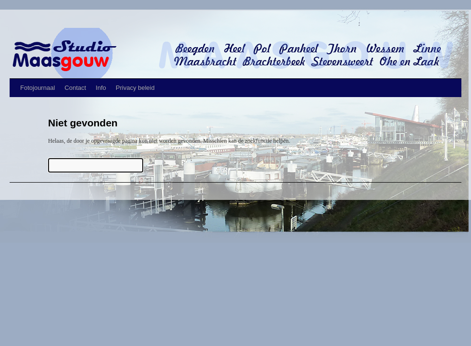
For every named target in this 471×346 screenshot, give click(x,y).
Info (101, 87)
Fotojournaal (37, 87)
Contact (75, 87)
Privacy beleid (135, 87)
